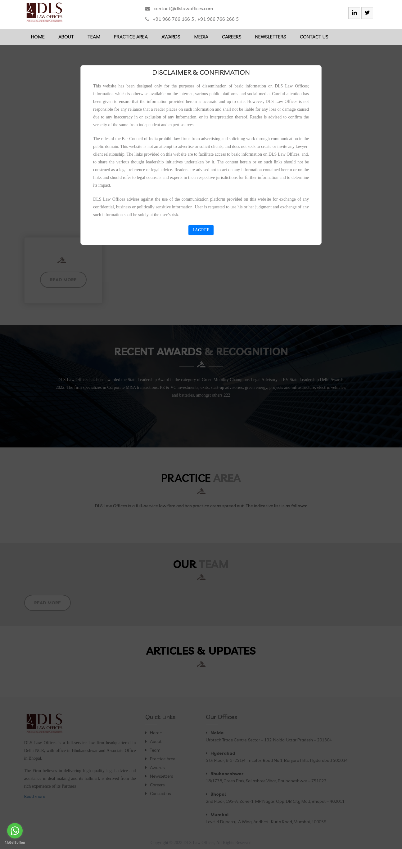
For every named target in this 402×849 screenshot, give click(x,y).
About (66, 37)
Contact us (314, 37)
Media (201, 37)
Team (94, 37)
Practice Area (131, 37)
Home (38, 37)
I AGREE (200, 230)
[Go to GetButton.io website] (15, 843)
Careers (232, 37)
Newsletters (270, 37)
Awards (170, 37)
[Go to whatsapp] (15, 830)
